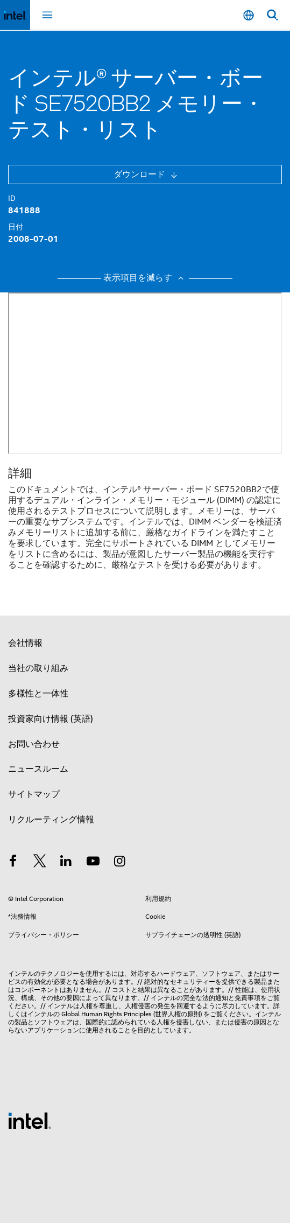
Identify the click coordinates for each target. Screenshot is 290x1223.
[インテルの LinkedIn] (66, 862)
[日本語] (249, 15)
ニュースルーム (38, 769)
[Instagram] (119, 862)
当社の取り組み (38, 668)
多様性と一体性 (38, 693)
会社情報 (25, 643)
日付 (15, 227)
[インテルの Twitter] (40, 862)
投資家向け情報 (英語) (50, 719)
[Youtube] (93, 862)
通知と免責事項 (237, 998)
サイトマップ (34, 794)
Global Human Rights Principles (106, 1014)
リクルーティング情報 (51, 819)
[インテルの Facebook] (13, 862)
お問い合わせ (34, 744)
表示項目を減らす (144, 277)
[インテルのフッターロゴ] (29, 1120)
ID (12, 198)
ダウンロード (140, 174)
